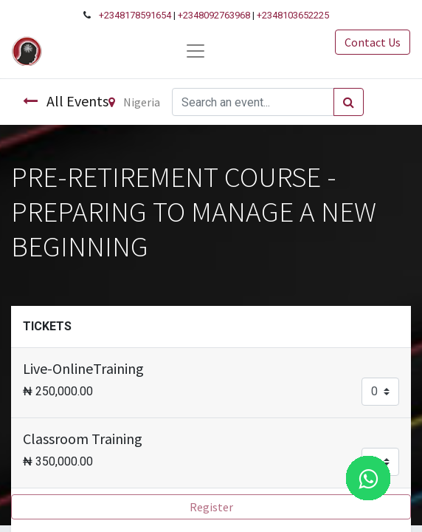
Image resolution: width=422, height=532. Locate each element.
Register (211, 506)
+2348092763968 (214, 15)
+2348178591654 (135, 15)
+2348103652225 (293, 15)
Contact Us (373, 42)
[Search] (348, 102)
